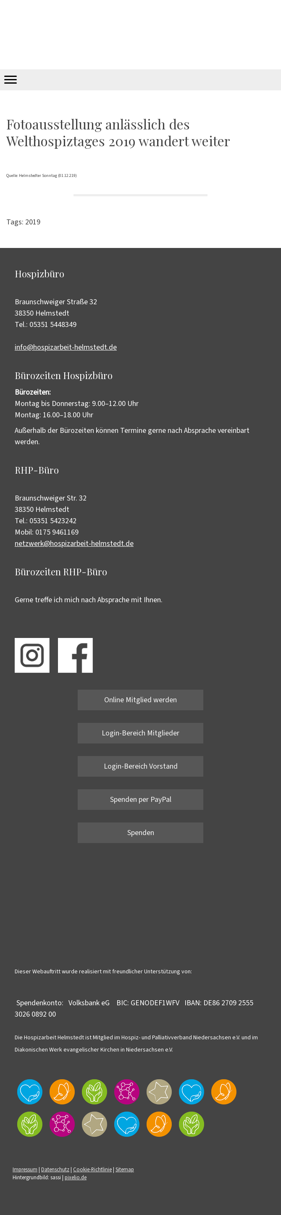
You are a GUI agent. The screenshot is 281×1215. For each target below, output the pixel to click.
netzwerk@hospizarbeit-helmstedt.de (74, 543)
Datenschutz (55, 1169)
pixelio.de (76, 1177)
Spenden (140, 833)
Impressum (25, 1169)
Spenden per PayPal (140, 799)
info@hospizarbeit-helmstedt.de (66, 347)
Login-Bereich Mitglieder (140, 733)
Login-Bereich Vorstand (141, 766)
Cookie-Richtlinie (92, 1169)
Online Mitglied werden (140, 700)
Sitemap (125, 1169)
